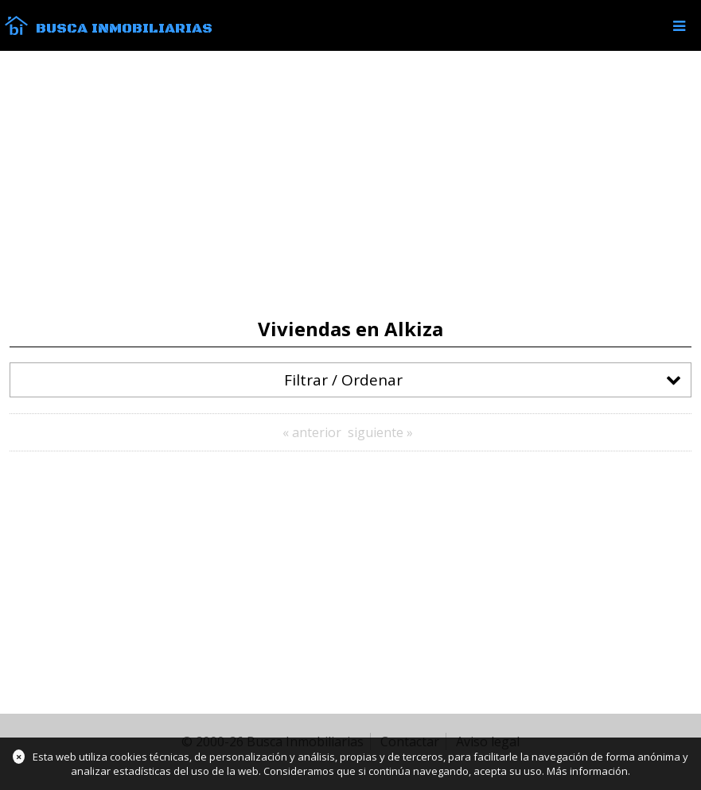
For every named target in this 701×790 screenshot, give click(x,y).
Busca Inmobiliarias (124, 28)
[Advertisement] (350, 184)
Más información (587, 771)
